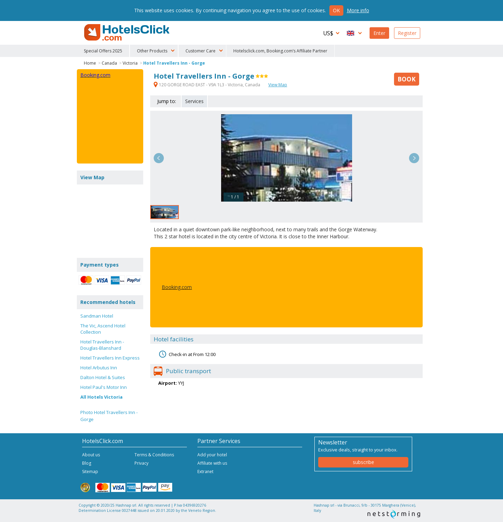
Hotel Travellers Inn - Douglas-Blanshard (102, 345)
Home (90, 63)
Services (194, 101)
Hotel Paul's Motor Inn (103, 387)
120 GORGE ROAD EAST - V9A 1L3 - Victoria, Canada (207, 85)
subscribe (363, 462)
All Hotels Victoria (101, 397)
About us (91, 455)
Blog (86, 463)
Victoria (130, 63)
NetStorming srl (394, 514)
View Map (277, 85)
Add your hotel (212, 455)
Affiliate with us (212, 463)
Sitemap (90, 471)
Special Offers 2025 (103, 51)
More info (358, 10)
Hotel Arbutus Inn (98, 367)
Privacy (141, 463)
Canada (109, 63)
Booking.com (177, 287)
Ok (336, 10)
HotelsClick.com (127, 32)
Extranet (205, 471)
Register (407, 33)
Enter (379, 33)
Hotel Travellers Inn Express (110, 358)
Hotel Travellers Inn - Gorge (174, 63)
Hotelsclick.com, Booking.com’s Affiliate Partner (280, 51)
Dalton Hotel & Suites (102, 377)
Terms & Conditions (154, 455)
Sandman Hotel (96, 316)
